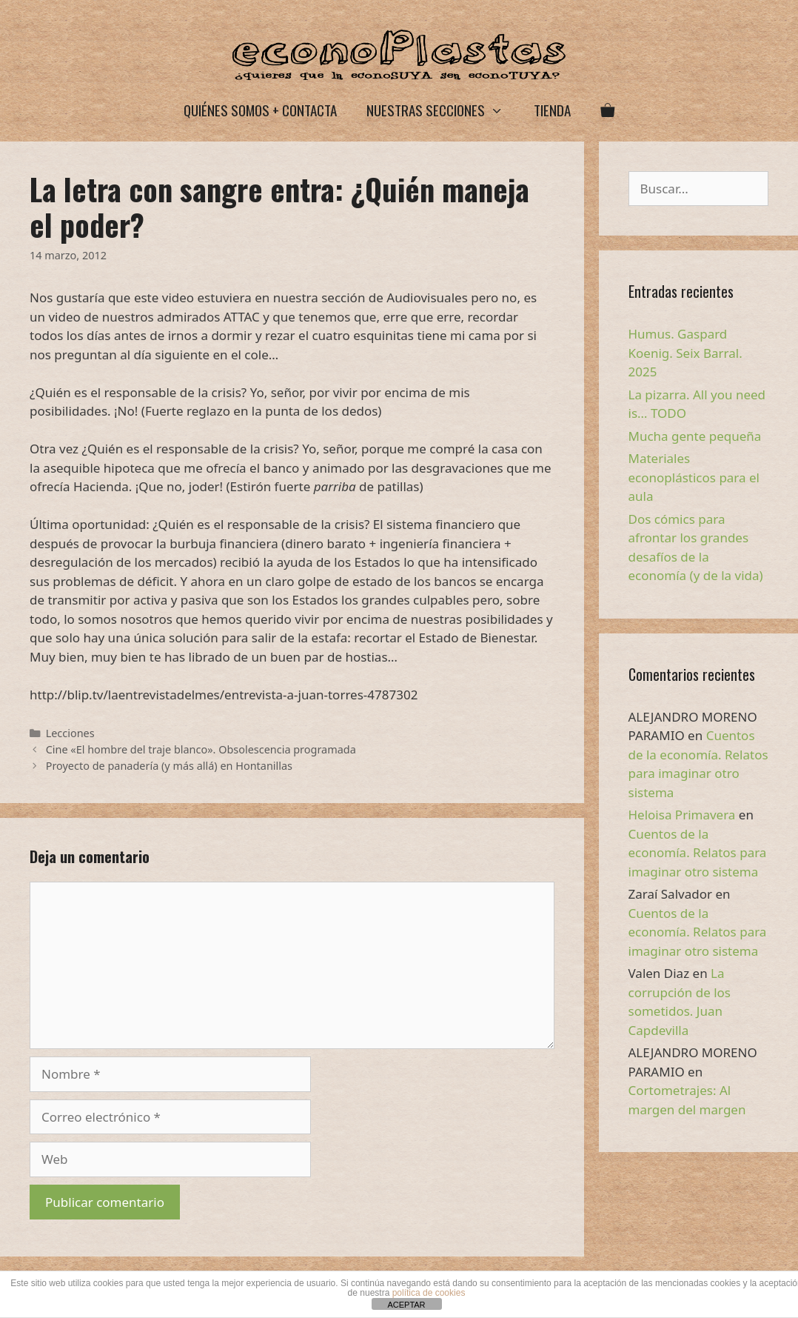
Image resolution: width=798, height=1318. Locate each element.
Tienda (552, 109)
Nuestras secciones (442, 110)
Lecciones (70, 733)
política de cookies (429, 1293)
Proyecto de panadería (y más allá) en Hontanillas (169, 766)
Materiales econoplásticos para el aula (694, 477)
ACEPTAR (406, 1304)
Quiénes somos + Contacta (260, 109)
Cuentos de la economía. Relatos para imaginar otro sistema (697, 852)
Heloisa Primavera (682, 814)
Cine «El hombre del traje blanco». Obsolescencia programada (201, 749)
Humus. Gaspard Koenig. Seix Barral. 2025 (685, 352)
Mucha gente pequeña (695, 436)
